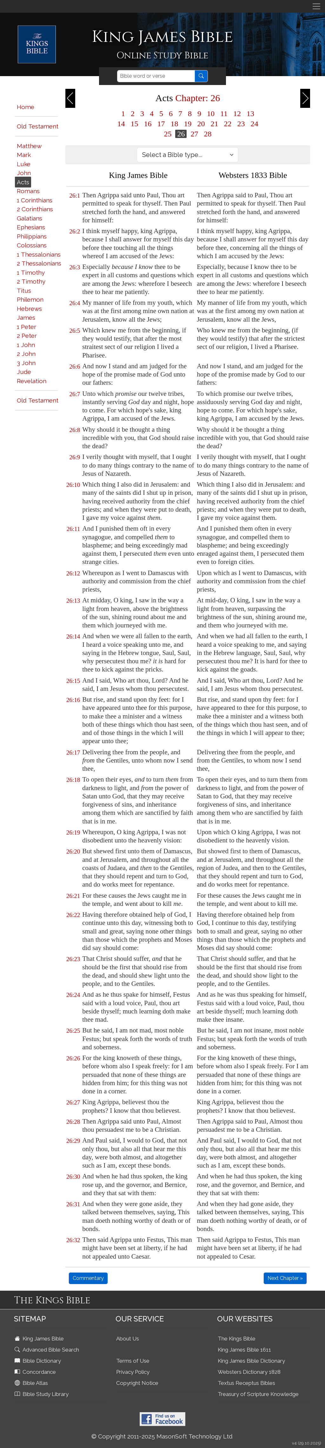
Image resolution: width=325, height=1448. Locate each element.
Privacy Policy (132, 1372)
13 (250, 113)
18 (174, 124)
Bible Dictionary (38, 1361)
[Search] (156, 76)
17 (161, 124)
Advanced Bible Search (47, 1349)
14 (121, 124)
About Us (127, 1338)
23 (241, 124)
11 (223, 113)
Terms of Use (132, 1361)
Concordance (36, 1372)
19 (187, 124)
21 (214, 124)
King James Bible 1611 (244, 1349)
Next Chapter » (285, 1278)
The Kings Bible (236, 1338)
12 (237, 113)
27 (194, 134)
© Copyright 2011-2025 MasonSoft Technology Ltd (162, 1436)
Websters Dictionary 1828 (249, 1372)
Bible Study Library (42, 1394)
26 (181, 134)
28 (207, 134)
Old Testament (37, 126)
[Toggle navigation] (316, 6)
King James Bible (40, 1338)
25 (167, 134)
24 (254, 124)
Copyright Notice (137, 1383)
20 (201, 124)
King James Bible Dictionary (251, 1361)
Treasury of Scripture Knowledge (258, 1394)
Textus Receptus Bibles (246, 1383)
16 (147, 124)
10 (210, 113)
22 (227, 124)
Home (25, 106)
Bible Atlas (32, 1383)
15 (134, 124)
